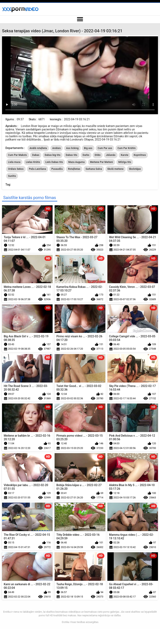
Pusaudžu (57, 169)
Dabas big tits (52, 155)
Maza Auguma (76, 162)
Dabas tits (71, 155)
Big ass (88, 148)
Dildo (98, 155)
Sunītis (12, 176)
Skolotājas (135, 169)
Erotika (65, 622)
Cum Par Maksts (17, 155)
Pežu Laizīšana (37, 169)
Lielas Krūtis (33, 162)
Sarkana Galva (94, 169)
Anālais (56, 148)
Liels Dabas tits (54, 162)
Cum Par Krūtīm (127, 148)
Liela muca (14, 162)
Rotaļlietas (74, 169)
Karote (124, 155)
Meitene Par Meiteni (101, 162)
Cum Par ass (105, 148)
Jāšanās (110, 155)
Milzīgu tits (124, 162)
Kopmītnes (140, 155)
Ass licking (72, 148)
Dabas (35, 155)
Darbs (86, 155)
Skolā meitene (115, 169)
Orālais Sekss (16, 169)
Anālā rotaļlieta (38, 148)
